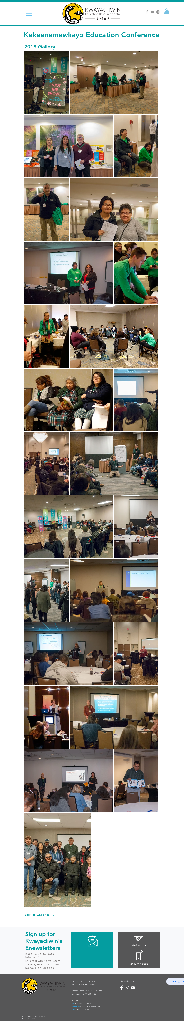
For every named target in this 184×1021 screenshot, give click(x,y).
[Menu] (28, 14)
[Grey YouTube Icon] (152, 12)
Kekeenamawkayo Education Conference (91, 34)
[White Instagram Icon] (127, 987)
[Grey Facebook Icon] (147, 12)
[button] (166, 11)
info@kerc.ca (77, 1000)
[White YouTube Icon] (133, 987)
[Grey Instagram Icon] (158, 12)
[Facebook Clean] (121, 987)
